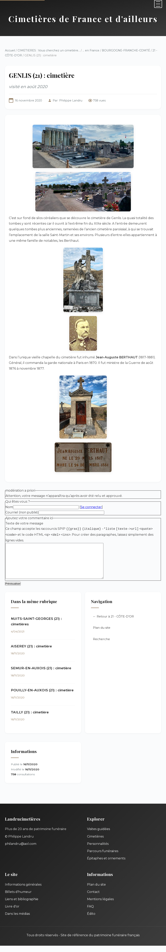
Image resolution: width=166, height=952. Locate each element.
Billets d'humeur (18, 898)
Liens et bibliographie (21, 905)
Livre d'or (12, 913)
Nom (9, 507)
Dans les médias (17, 920)
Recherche (101, 645)
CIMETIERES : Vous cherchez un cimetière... (49, 50)
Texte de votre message (24, 523)
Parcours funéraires (102, 857)
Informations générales (23, 891)
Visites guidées (98, 835)
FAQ (90, 913)
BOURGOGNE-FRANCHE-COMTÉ (126, 50)
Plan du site (101, 634)
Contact (93, 898)
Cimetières (95, 843)
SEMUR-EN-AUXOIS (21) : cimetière (41, 674)
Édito (91, 920)
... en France (91, 50)
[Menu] (158, 4)
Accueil (10, 50)
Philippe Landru (70, 100)
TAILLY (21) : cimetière (30, 719)
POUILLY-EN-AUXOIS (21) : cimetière (42, 696)
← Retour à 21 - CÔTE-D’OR (113, 623)
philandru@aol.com (20, 850)
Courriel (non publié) (21, 512)
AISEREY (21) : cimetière (31, 652)
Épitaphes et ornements (106, 864)
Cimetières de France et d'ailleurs (83, 18)
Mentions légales (100, 905)
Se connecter (91, 507)
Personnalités (98, 850)
